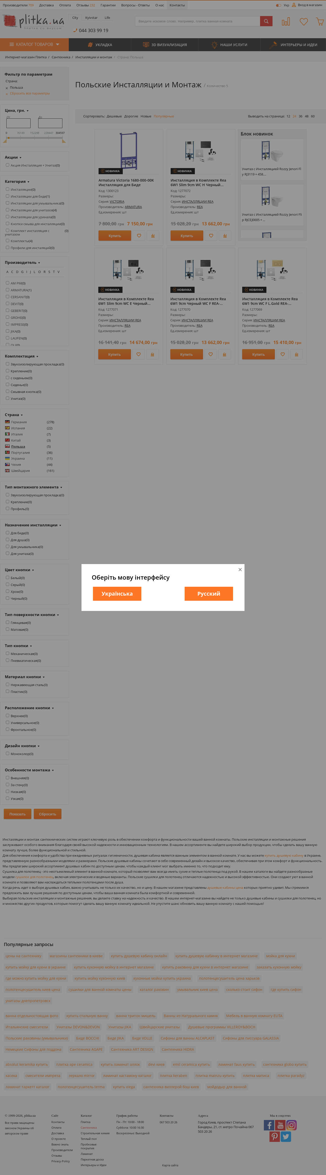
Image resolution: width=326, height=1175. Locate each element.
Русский (208, 593)
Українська (117, 593)
